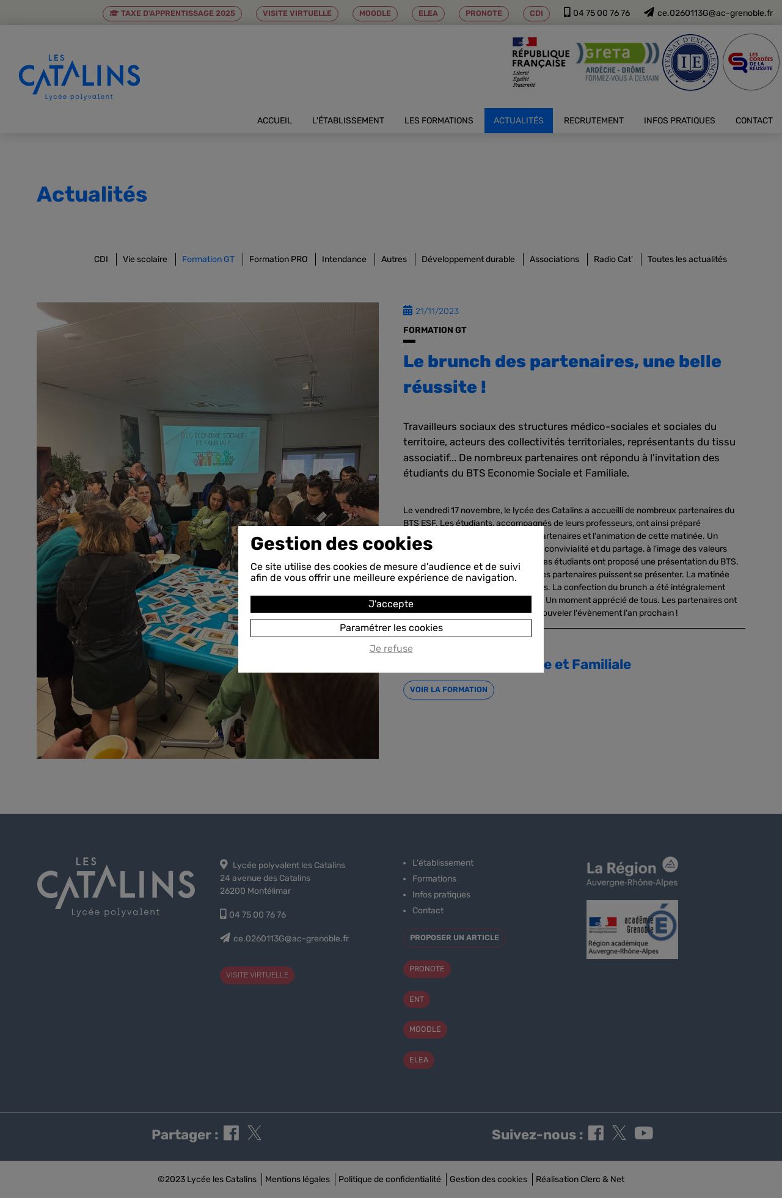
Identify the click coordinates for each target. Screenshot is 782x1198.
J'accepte (391, 604)
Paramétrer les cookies (391, 628)
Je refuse (391, 648)
